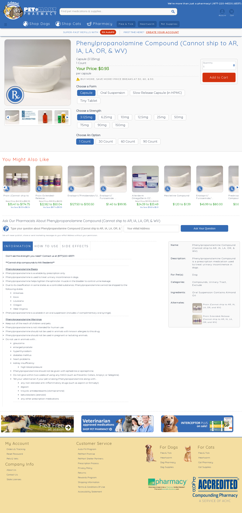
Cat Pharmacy (205, 462)
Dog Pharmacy (168, 462)
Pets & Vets (12, 458)
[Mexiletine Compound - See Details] (177, 187)
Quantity (208, 63)
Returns (82, 472)
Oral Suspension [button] (112, 93)
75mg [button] (84, 125)
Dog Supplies (167, 467)
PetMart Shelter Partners (90, 458)
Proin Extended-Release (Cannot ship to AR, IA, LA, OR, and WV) (218, 319)
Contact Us (12, 474)
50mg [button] (178, 117)
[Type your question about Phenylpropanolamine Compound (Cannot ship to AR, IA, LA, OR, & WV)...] (62, 228)
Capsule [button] (86, 93)
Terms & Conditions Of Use (91, 486)
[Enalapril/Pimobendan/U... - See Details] (81, 187)
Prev (8, 117)
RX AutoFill (108, 32)
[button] (6, 23)
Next (67, 117)
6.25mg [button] (106, 117)
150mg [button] (120, 125)
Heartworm (147, 24)
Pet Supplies (169, 24)
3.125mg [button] (86, 117)
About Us (11, 469)
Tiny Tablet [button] (88, 101)
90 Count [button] (150, 141)
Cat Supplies (204, 467)
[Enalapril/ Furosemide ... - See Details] (113, 187)
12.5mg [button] (143, 117)
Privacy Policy (85, 468)
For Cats (206, 447)
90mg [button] (102, 125)
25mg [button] (161, 117)
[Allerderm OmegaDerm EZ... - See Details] (145, 187)
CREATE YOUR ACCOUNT (162, 32)
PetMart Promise (86, 453)
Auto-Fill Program (87, 449)
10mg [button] (125, 117)
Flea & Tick (126, 24)
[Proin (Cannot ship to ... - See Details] (17, 187)
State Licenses (14, 479)
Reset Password (15, 453)
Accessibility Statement (90, 491)
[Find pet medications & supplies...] (106, 11)
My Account (17, 443)
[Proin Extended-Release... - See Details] (49, 187)
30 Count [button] (106, 141)
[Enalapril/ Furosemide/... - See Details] (209, 187)
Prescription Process (88, 463)
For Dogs (169, 447)
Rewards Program (87, 477)
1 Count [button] (85, 141)
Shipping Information (88, 482)
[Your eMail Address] (151, 228)
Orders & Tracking (16, 449)
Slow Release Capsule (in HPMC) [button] (157, 93)
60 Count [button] (128, 141)
